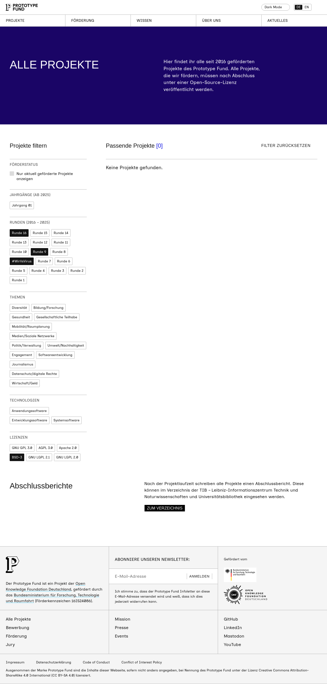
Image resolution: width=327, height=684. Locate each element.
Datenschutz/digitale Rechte (34, 374)
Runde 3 (57, 271)
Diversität (19, 308)
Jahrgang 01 (22, 205)
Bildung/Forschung (48, 308)
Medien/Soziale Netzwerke (33, 336)
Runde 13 (19, 242)
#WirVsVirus (21, 261)
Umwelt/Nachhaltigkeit (65, 345)
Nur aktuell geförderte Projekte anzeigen (44, 176)
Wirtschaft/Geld (25, 383)
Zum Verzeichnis (165, 508)
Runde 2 (77, 271)
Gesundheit (21, 317)
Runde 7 (44, 261)
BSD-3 (17, 457)
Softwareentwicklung (55, 355)
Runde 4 (38, 271)
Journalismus (22, 364)
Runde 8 (59, 252)
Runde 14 (61, 233)
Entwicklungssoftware (29, 420)
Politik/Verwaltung (26, 345)
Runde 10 (19, 252)
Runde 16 (19, 233)
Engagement (22, 355)
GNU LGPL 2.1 (39, 457)
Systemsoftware (66, 420)
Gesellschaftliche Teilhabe (56, 317)
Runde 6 (63, 261)
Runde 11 (61, 242)
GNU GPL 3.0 (22, 448)
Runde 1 (18, 280)
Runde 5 (18, 271)
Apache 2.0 (68, 448)
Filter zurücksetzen (286, 146)
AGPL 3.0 (46, 448)
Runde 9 (39, 252)
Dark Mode (273, 7)
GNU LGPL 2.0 (67, 457)
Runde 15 (40, 233)
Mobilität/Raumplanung (31, 327)
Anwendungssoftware (29, 411)
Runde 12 (40, 242)
